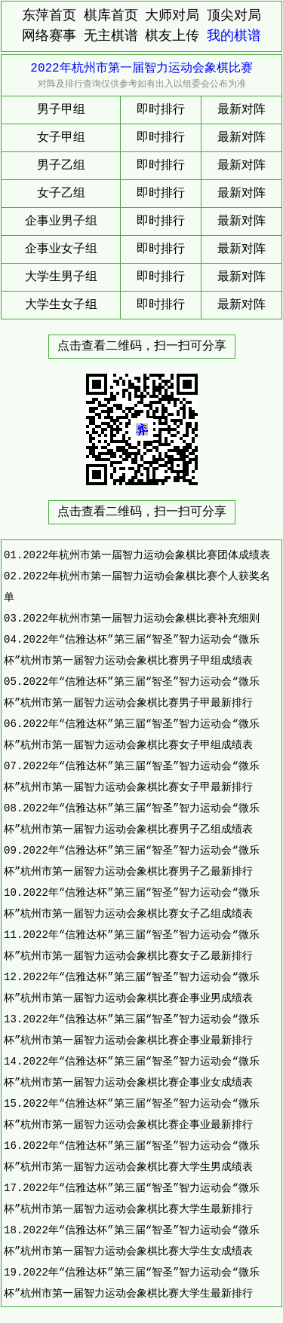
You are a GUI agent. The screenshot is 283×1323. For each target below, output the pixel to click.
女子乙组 (61, 193)
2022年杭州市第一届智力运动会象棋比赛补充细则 (141, 618)
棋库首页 (111, 16)
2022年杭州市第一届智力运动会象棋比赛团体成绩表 (146, 555)
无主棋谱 (111, 36)
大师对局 (172, 16)
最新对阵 (241, 110)
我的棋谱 (234, 36)
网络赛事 (49, 36)
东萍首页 (49, 16)
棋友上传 (172, 36)
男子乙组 (61, 165)
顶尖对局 (234, 16)
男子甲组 (61, 110)
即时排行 (161, 110)
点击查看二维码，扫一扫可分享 (141, 346)
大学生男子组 (61, 277)
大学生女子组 (61, 305)
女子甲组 (61, 138)
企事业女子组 (61, 249)
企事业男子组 (61, 221)
